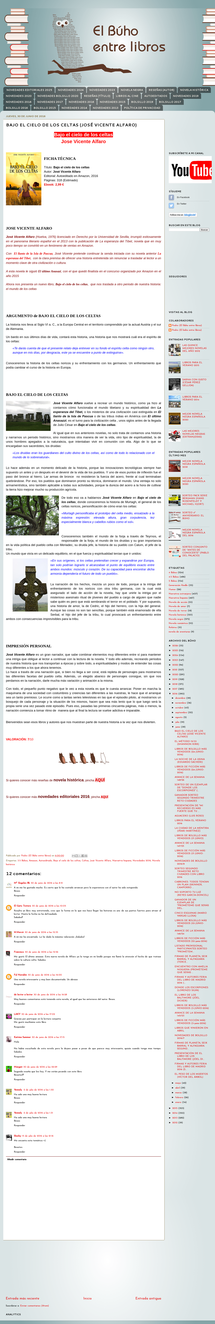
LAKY (17, 1014)
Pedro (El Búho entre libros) (187, 325)
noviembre (181, 703)
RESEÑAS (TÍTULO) (97, 96)
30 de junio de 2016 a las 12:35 (41, 932)
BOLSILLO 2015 (45, 108)
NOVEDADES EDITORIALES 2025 (29, 90)
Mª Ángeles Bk (22, 883)
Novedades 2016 (142, 860)
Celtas (85, 860)
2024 (175, 655)
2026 (175, 646)
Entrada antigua (148, 1298)
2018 (175, 684)
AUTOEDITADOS (155, 96)
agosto (179, 717)
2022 (175, 665)
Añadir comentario (16, 1159)
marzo (179, 1092)
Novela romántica (178, 623)
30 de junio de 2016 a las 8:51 (47, 883)
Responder (19, 895)
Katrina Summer (22, 1037)
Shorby (17, 1136)
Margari (18, 1067)
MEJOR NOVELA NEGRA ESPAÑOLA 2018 (193, 464)
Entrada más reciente (22, 1298)
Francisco (19, 952)
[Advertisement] (83, 1268)
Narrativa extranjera (180, 594)
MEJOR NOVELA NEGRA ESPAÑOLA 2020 (193, 417)
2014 (175, 1113)
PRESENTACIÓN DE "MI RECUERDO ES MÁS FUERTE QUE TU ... (189, 808)
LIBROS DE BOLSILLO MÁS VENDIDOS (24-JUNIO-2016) (191, 752)
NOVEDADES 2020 (19, 96)
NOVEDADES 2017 (50, 102)
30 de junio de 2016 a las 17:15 (48, 1037)
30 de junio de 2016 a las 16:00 (45, 975)
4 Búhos (173, 572)
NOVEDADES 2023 (102, 90)
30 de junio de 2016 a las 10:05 (49, 906)
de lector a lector (23, 994)
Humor (172, 589)
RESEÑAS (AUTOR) (161, 90)
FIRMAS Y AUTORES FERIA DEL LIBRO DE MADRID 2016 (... (191, 980)
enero (178, 1102)
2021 (175, 670)
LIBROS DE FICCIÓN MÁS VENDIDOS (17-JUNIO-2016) (190, 853)
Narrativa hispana (178, 598)
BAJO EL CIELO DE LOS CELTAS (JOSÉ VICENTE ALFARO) (190, 734)
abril (178, 1088)
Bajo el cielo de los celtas (67, 860)
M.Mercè (19, 932)
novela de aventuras (179, 632)
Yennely (18, 1090)
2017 (175, 689)
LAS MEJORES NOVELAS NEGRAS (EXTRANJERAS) (193, 434)
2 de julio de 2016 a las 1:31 (38, 1113)
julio (177, 722)
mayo (178, 1083)
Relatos (173, 627)
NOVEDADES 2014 (74, 108)
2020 (175, 674)
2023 (175, 660)
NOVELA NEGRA (132, 90)
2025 (175, 650)
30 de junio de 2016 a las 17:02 (38, 1014)
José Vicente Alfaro (100, 860)
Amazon (33, 860)
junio (178, 727)
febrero (179, 1097)
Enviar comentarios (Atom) (34, 1306)
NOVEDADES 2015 (112, 102)
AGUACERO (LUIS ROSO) (189, 816)
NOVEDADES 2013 (105, 108)
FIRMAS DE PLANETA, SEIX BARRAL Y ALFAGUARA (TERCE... (191, 959)
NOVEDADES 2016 (81, 102)
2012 (175, 1122)
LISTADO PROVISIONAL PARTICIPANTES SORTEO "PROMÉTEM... (191, 949)
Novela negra (176, 619)
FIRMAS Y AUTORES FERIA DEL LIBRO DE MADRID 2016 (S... (191, 1067)
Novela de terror (178, 611)
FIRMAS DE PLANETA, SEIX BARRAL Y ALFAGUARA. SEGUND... (191, 1046)
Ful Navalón (20, 975)
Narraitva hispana (121, 860)
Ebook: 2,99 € (54, 184)
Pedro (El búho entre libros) (187, 330)
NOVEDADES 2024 (71, 90)
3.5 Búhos (23, 860)
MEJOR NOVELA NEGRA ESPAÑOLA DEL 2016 (193, 533)
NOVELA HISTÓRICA (194, 90)
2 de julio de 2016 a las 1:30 (39, 1090)
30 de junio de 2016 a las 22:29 (40, 1067)
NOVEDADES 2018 (18, 102)
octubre (179, 708)
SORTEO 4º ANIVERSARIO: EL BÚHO (193, 515)
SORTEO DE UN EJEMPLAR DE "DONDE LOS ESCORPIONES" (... (191, 787)
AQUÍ (100, 780)
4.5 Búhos (174, 577)
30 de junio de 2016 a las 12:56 (41, 952)
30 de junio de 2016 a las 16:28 (50, 994)
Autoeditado (45, 860)
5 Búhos (173, 581)
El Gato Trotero (22, 906)
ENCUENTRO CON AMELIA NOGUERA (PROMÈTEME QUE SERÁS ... (191, 969)
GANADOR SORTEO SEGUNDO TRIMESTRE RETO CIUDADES (189, 798)
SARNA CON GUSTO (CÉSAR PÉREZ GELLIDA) (194, 382)
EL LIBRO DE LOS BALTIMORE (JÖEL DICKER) (187, 998)
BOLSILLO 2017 (170, 102)
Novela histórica (177, 615)
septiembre (181, 712)
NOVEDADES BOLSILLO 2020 (57, 96)
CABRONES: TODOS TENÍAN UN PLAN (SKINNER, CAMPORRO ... (192, 885)
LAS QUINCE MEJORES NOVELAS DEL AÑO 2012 (194, 348)
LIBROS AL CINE (127, 96)
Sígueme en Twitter (171, 205)
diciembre (180, 698)
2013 (175, 1118)
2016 (175, 694)
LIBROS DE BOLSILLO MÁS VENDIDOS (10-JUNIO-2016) (191, 923)
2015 (175, 1108)
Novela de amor (177, 606)
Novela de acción (178, 602)
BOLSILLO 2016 (17, 108)
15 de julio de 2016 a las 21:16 (37, 1136)
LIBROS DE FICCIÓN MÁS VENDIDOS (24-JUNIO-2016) (190, 770)
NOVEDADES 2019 (185, 96)
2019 (175, 679)
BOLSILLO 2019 (142, 102)
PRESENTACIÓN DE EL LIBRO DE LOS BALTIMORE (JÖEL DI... (189, 1056)
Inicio (87, 1298)
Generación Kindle (178, 585)
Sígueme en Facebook (171, 197)
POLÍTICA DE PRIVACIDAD (142, 108)
